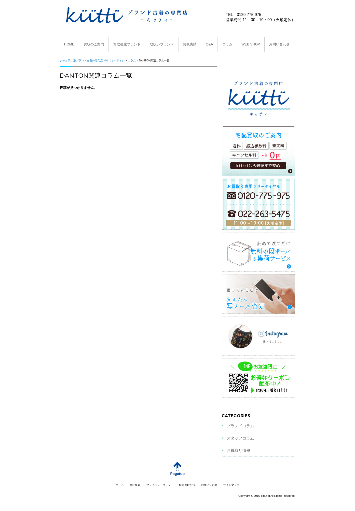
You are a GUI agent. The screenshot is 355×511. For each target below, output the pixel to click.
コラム (227, 44)
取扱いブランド (162, 44)
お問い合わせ (279, 44)
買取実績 (190, 44)
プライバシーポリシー (159, 484)
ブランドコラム (240, 426)
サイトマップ (231, 484)
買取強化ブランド (127, 44)
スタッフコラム (240, 438)
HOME (69, 44)
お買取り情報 (238, 450)
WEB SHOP (251, 44)
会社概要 (135, 484)
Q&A (209, 44)
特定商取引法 (187, 484)
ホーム (120, 484)
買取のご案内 (93, 44)
